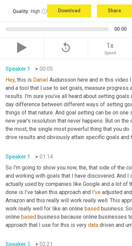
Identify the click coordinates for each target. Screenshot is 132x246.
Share (114, 10)
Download (69, 10)
